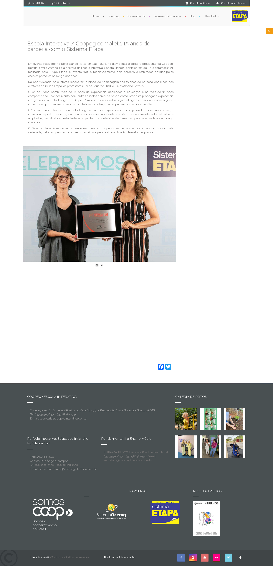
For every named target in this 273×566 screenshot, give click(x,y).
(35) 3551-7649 (113, 456)
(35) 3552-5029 (44, 465)
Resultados (212, 16)
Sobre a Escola (136, 16)
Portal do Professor (233, 3)
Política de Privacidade (119, 557)
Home (95, 16)
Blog (192, 16)
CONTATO (63, 3)
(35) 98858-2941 (136, 456)
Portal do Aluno (200, 3)
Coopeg (114, 16)
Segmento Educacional (167, 16)
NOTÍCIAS (38, 3)
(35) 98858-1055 (67, 465)
